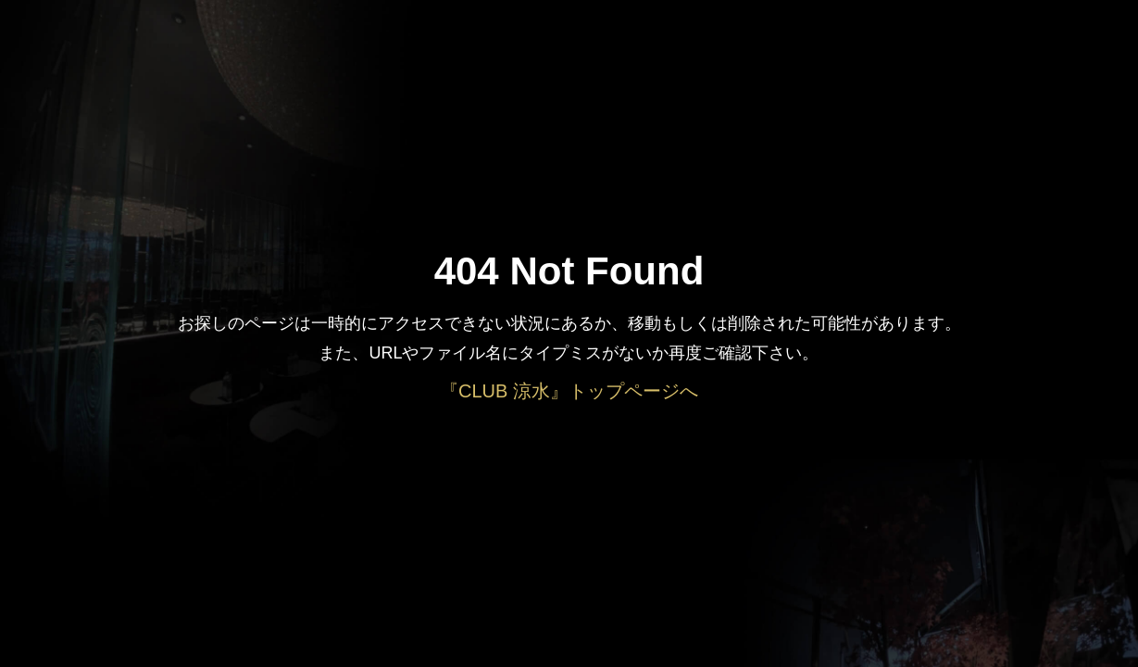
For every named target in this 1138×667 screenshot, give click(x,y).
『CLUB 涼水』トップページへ (569, 391)
